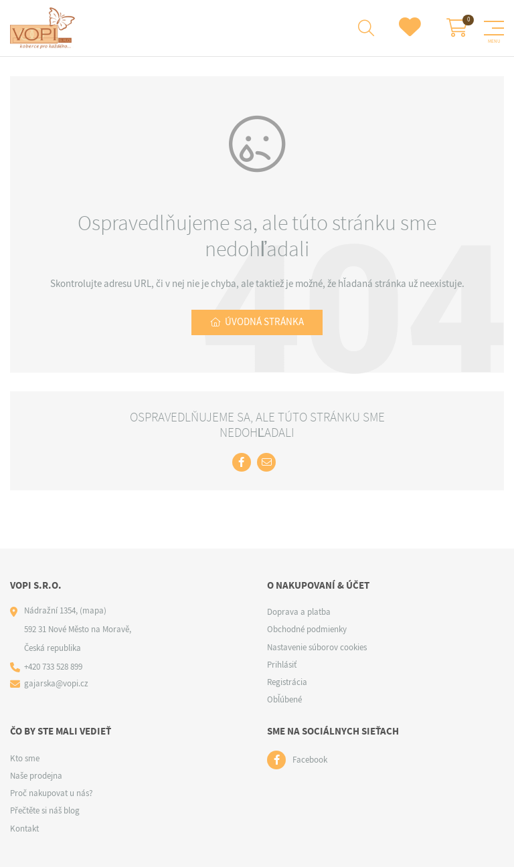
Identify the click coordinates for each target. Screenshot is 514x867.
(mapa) (93, 610)
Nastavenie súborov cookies (317, 647)
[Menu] (494, 28)
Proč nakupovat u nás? (51, 793)
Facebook (309, 759)
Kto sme (24, 758)
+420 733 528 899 (53, 667)
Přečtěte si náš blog (45, 810)
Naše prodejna (36, 775)
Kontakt (24, 828)
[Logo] (44, 28)
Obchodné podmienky (307, 629)
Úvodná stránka (264, 321)
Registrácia (287, 682)
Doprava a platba (299, 611)
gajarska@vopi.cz (56, 683)
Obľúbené (284, 699)
